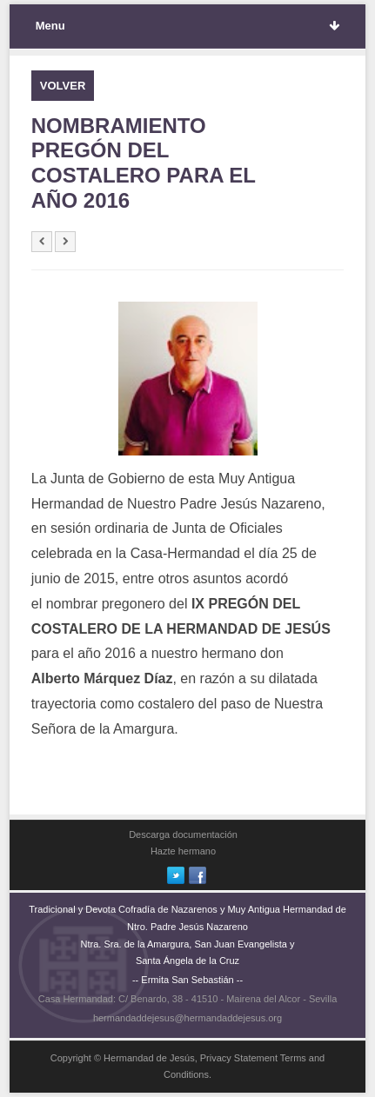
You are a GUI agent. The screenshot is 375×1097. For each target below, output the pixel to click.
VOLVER (63, 85)
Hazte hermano (183, 851)
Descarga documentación (183, 834)
